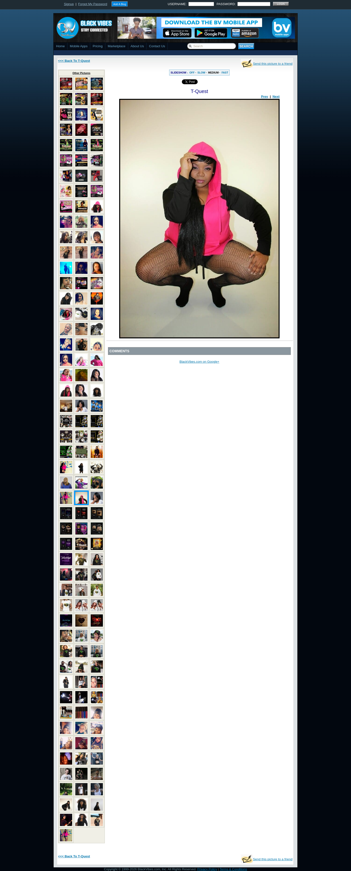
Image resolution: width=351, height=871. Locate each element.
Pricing (98, 46)
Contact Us (157, 46)
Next (276, 96)
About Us (137, 46)
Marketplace (117, 46)
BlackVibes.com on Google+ (199, 361)
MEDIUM (213, 72)
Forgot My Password (92, 4)
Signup (69, 4)
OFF (192, 72)
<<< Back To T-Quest (74, 61)
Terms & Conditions (233, 869)
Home (60, 46)
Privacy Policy (207, 869)
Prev (264, 96)
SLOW (201, 72)
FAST (225, 72)
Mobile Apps (79, 46)
